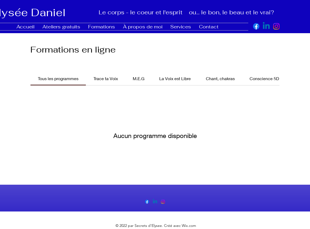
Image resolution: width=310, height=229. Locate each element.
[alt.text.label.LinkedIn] (155, 201)
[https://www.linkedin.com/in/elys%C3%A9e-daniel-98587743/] (266, 26)
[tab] (58, 78)
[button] (61, 26)
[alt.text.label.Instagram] (276, 26)
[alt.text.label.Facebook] (256, 26)
